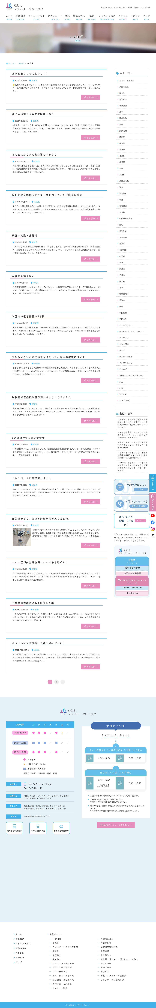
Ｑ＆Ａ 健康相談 (127, 81)
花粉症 (122, 139)
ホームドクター (126, 331)
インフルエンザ (126, 370)
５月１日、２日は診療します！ (31, 478)
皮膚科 (122, 177)
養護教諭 (123, 106)
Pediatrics (132, 603)
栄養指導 (123, 209)
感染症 (122, 248)
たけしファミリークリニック (132, 383)
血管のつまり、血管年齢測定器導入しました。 (41, 518)
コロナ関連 (124, 351)
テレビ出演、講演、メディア (132, 338)
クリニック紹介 (36, 18)
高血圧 (122, 93)
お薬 (121, 396)
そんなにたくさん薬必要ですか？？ (34, 154)
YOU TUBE (124, 409)
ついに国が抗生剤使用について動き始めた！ (40, 562)
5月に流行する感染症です (28, 437)
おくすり (123, 402)
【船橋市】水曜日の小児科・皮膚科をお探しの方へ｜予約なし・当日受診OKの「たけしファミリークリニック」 (133, 432)
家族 (121, 267)
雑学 (121, 113)
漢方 (121, 190)
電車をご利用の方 (17, 831)
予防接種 (123, 319)
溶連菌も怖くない (23, 276)
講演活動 (123, 132)
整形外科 (123, 235)
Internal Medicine (132, 598)
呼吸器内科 (124, 299)
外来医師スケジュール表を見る (114, 824)
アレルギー (124, 376)
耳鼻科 (122, 158)
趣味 (121, 126)
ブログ (146, 18)
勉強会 (122, 306)
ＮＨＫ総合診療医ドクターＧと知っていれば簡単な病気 (47, 195)
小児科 (122, 261)
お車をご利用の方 (64, 831)
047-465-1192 (40, 784)
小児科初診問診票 (132, 584)
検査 (121, 203)
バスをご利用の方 (40, 831)
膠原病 (122, 145)
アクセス (123, 18)
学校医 (122, 280)
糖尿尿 (122, 164)
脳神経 (122, 151)
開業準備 (123, 119)
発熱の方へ (79, 18)
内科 (121, 312)
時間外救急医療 (126, 222)
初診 (67, 18)
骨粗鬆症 (123, 100)
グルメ (122, 357)
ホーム (9, 18)
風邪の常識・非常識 (24, 235)
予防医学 (123, 325)
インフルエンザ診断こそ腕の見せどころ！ (38, 643)
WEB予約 (152, 483)
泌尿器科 (123, 196)
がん (121, 389)
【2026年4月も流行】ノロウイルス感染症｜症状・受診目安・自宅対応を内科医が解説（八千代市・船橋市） (133, 477)
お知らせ (135, 18)
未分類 (122, 216)
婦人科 (122, 286)
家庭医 (35, 80)
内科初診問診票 (132, 578)
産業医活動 (124, 184)
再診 (92, 18)
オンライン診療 (107, 18)
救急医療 (123, 241)
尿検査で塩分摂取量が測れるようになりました (41, 397)
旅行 (121, 229)
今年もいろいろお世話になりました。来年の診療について (48, 357)
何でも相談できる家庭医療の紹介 (33, 114)
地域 (121, 293)
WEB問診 (153, 502)
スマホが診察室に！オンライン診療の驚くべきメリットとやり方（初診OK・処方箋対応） (133, 444)
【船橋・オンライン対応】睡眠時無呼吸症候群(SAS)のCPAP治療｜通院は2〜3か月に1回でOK (133, 465)
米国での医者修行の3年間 (28, 316)
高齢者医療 (124, 87)
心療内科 (123, 254)
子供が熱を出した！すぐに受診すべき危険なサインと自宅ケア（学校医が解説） (133, 454)
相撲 (121, 171)
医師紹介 (20, 18)
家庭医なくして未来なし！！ (30, 73)
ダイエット (124, 344)
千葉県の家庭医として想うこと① (33, 602)
